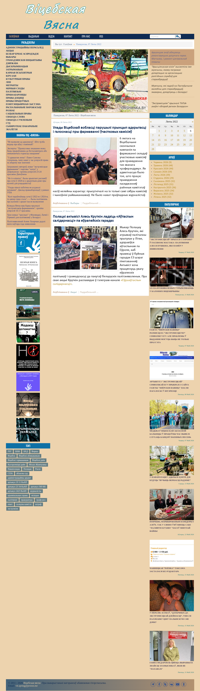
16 (165, 140)
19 (184, 140)
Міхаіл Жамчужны (37, 464)
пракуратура (26, 500)
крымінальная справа (18, 495)
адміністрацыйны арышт (19, 478)
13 (190, 135)
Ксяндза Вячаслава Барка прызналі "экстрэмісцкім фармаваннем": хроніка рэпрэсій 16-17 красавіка (25, 208)
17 (172, 140)
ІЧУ (10, 451)
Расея (37, 469)
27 (190, 144)
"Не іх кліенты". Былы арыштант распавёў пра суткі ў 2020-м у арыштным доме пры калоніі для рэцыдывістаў (27, 181)
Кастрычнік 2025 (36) (165, 187)
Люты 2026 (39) (162, 175)
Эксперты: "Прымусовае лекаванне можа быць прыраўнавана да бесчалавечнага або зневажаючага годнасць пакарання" (27, 151)
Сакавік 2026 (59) (163, 172)
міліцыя (35, 495)
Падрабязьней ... (92, 203)
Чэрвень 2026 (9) (163, 162)
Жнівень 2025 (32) (163, 194)
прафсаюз (40, 500)
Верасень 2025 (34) (164, 190)
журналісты (35, 491)
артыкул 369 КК (38, 486)
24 (172, 144)
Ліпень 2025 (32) (162, 197)
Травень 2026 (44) (163, 165)
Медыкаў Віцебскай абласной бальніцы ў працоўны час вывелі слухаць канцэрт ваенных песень (170, 434)
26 (184, 144)
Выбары (74, 203)
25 (178, 144)
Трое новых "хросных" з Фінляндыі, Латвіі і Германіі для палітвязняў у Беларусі (27, 216)
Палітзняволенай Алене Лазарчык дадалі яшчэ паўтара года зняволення (26, 222)
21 (153, 144)
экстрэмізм (13, 509)
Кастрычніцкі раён (16, 464)
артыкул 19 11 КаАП (17, 482)
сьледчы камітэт (24, 504)
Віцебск (11, 456)
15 (159, 140)
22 (159, 144)
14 (153, 140)
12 (184, 135)
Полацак (28, 469)
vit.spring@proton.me (27, 685)
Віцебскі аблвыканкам (29, 456)
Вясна (61, 24)
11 (178, 135)
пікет (10, 504)
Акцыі (73, 292)
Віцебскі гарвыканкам (18, 460)
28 (153, 149)
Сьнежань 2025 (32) (164, 181)
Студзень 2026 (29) (164, 178)
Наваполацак (14, 469)
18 (178, 140)
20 (190, 140)
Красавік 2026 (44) (163, 168)
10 (172, 135)
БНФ (17, 451)
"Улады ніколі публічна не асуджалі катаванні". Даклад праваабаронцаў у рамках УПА (28, 190)
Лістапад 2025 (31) (163, 184)
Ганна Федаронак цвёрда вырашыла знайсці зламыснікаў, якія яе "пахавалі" (171, 665)
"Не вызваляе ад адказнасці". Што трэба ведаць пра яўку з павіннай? (26, 143)
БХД (26, 451)
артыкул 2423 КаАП (17, 491)
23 (165, 144)
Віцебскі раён (38, 460)
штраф (38, 504)
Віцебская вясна (31, 683)
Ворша (35, 451)
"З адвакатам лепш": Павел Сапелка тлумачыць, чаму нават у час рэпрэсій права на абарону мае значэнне (27, 160)
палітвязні (12, 500)
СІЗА (10, 473)
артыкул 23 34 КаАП (17, 486)
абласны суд (22, 473)
